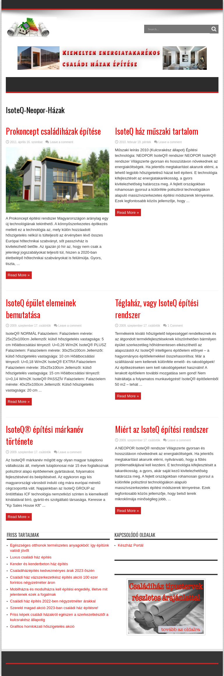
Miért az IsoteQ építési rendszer (162, 429)
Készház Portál (130, 545)
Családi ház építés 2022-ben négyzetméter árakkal (53, 601)
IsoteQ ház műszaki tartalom (156, 131)
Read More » (19, 275)
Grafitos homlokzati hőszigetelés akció (42, 626)
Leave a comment (61, 142)
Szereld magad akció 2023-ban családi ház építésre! (54, 608)
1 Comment (175, 325)
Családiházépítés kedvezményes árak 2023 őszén (52, 570)
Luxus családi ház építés (31, 557)
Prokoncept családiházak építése (53, 131)
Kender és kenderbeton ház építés (39, 564)
